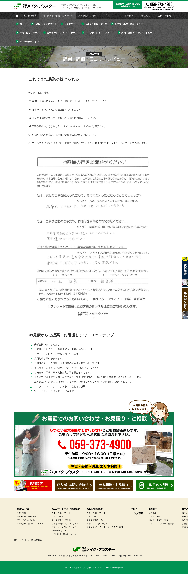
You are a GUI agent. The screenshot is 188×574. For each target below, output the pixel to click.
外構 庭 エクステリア (97, 524)
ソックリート (70, 24)
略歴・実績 (21, 513)
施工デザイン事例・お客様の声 (58, 15)
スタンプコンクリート (46, 24)
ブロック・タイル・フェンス (99, 33)
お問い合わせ (164, 15)
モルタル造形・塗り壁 (96, 24)
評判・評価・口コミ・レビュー (136, 33)
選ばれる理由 (30, 15)
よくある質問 (126, 15)
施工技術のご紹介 (87, 15)
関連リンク (18, 540)
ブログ (107, 15)
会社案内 (145, 15)
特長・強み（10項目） (26, 520)
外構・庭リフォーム (29, 33)
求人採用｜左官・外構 (158, 520)
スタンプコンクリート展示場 (161, 524)
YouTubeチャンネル (29, 41)
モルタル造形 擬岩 (95, 520)
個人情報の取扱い (35, 540)
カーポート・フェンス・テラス (62, 33)
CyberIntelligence (115, 568)
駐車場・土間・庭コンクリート (130, 24)
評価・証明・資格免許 (26, 516)
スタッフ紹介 (154, 516)
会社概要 (153, 513)
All (21, 24)
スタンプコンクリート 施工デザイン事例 (105, 527)
